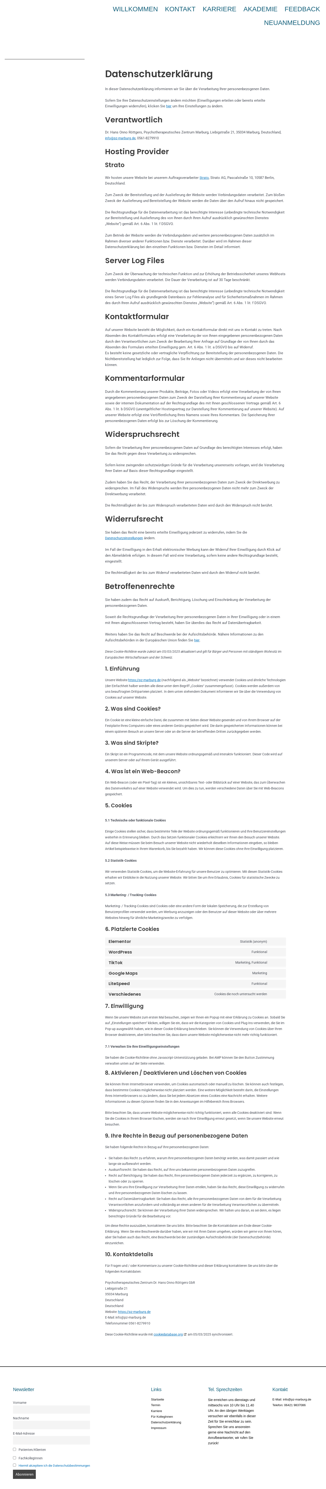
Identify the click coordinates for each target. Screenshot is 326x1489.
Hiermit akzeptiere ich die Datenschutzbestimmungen (57, 1452)
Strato (204, 162)
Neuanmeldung (302, 8)
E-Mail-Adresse (24, 1419)
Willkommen (148, 8)
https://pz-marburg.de (144, 664)
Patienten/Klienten (29, 1436)
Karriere (207, 8)
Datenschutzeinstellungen (125, 522)
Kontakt (179, 8)
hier (169, 90)
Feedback (265, 8)
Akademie (236, 8)
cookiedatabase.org (168, 1318)
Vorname (19, 1386)
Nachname (21, 1403)
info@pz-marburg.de (120, 122)
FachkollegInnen (28, 1444)
